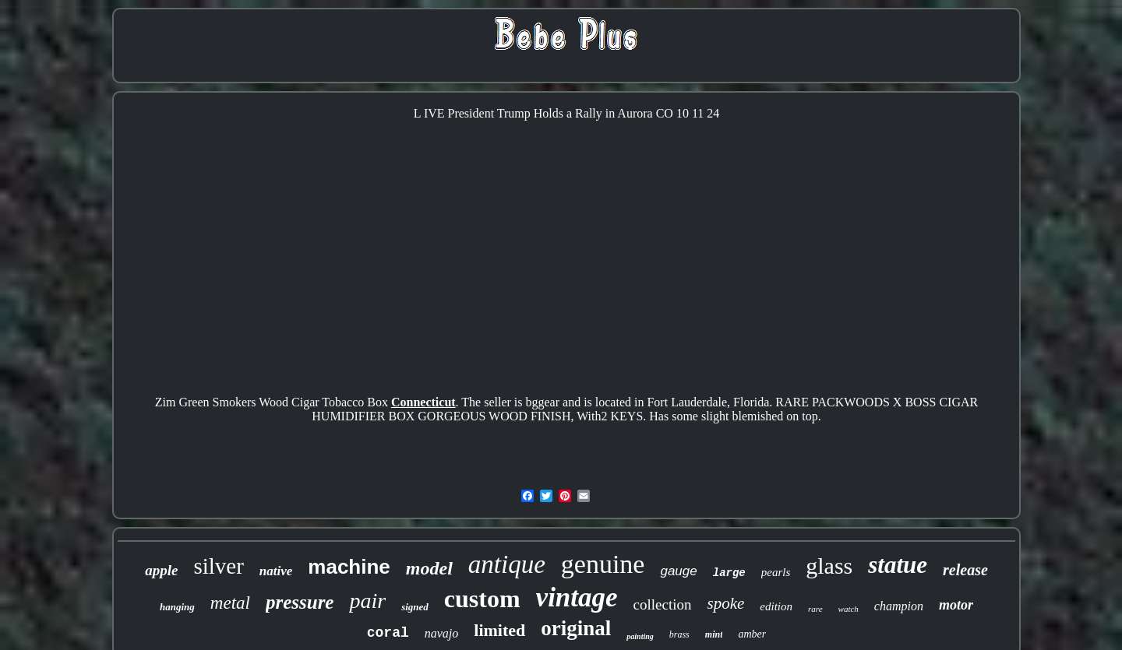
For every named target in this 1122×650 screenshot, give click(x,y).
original (576, 628)
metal (230, 603)
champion (898, 606)
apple (161, 570)
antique (506, 564)
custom (482, 599)
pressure (300, 602)
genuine (603, 564)
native (276, 571)
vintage (577, 597)
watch (848, 608)
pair (367, 601)
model (429, 568)
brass (679, 634)
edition (776, 606)
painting (639, 636)
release (965, 569)
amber (752, 634)
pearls (776, 572)
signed (415, 607)
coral (388, 633)
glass (829, 565)
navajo (442, 633)
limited (499, 630)
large (729, 573)
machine (349, 566)
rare (815, 608)
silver (218, 565)
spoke (726, 603)
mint (714, 634)
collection (662, 604)
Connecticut (423, 402)
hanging (177, 607)
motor (956, 605)
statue (897, 564)
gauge (678, 571)
